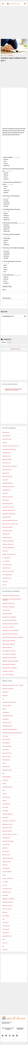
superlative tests (6, 569)
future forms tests (6, 470)
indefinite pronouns (7, 771)
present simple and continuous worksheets (12, 638)
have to (4, 764)
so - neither (5, 882)
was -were (4, 943)
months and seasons (7, 788)
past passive (5, 808)
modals (4, 784)
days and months (6, 723)
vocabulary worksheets (8, 672)
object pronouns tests (7, 497)
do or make (5, 737)
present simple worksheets (8, 641)
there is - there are (6, 910)
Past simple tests (6, 436)
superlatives (5, 896)
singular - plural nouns (7, 879)
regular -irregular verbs (7, 859)
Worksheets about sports (8, 604)
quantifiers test (6, 535)
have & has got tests (7, 477)
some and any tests (7, 565)
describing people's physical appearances (12, 733)
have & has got (6, 760)
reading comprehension (8, 541)
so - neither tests (6, 558)
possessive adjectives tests (8, 511)
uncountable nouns (7, 937)
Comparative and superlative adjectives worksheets (11, 600)
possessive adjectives (7, 815)
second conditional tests (8, 548)
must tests (4, 494)
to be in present (6, 926)
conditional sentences (7, 716)
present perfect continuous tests (10, 524)
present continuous (7, 832)
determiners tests (6, 463)
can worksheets (6, 611)
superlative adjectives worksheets (10, 662)
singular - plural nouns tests (9, 555)
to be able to (5, 923)
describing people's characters (9, 730)
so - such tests (5, 562)
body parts (4, 696)
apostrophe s (5, 693)
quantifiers (4, 849)
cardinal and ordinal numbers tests (10, 447)
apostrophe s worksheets (8, 607)
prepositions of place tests (8, 514)
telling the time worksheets (8, 665)
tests (5, 55)
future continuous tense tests (9, 467)
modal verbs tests (6, 491)
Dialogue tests (5, 433)
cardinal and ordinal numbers (9, 703)
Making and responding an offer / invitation (12, 686)
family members (6, 740)
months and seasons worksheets (10, 624)
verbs (3, 940)
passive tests (5, 501)
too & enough (5, 930)
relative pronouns (6, 862)
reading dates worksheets (8, 645)
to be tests (5, 582)
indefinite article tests (7, 484)
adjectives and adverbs (7, 689)
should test (5, 552)
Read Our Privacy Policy (15, 349)
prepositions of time (7, 828)
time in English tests (7, 575)
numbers (4, 794)
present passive (6, 838)
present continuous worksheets (10, 635)
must (3, 791)
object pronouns (6, 798)
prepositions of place (7, 825)
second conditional (7, 872)
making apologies (6, 777)
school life (4, 865)
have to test (5, 480)
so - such (4, 886)
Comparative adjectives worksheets (11, 596)
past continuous (6, 804)
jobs (3, 774)
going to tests (5, 474)
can (3, 699)
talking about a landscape (8, 899)
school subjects (6, 869)
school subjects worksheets (9, 655)
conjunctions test (6, 457)
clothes (4, 710)
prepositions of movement (8, 821)
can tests (4, 443)
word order (5, 950)
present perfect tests (7, 528)
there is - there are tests (8, 572)
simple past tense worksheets (9, 658)
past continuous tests (7, 504)
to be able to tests (6, 579)
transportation (5, 933)
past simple (5, 811)
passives (4, 801)
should (4, 876)
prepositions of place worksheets (10, 631)
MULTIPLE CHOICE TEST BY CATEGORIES (13, 389)
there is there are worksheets (9, 668)
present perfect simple (7, 842)
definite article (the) (7, 727)
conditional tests (6, 453)
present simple (5, 845)
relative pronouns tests (7, 545)
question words (6, 855)
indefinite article (6, 767)
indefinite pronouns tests (8, 487)
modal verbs (5, 781)
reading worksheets (7, 648)
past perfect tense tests (8, 508)
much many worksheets (8, 628)
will (3, 947)
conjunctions (5, 720)
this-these (4, 913)
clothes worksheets (7, 614)
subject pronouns (6, 893)
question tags (10, 55)
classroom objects (6, 706)
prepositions (5, 818)
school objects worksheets (8, 651)
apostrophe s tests (6, 440)
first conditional (6, 743)
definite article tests (7, 460)
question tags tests (7, 538)
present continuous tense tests (9, 521)
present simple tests (7, 531)
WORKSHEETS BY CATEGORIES (11, 391)
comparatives (5, 713)
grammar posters (6, 757)
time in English (5, 916)
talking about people (7, 906)
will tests (4, 585)
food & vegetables (6, 747)
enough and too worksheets (9, 618)
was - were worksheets (8, 675)
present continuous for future (9, 835)
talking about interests (7, 903)
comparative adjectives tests (9, 450)
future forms (5, 750)
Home (2, 55)
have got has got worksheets (9, 621)
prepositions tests (6, 518)
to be (3, 920)
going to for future (6, 754)
